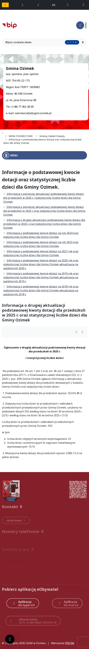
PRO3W (69, 643)
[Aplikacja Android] (67, 603)
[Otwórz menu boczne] (44, 155)
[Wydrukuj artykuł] (77, 332)
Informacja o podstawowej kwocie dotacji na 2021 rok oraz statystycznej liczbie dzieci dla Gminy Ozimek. (40, 253)
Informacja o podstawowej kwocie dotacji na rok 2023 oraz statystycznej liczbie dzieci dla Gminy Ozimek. (40, 244)
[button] (44, 506)
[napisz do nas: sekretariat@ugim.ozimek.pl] (85, 5)
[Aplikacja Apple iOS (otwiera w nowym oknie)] (23, 603)
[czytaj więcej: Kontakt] (16, 520)
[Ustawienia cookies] (9, 639)
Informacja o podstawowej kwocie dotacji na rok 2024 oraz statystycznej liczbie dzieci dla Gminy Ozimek (40, 235)
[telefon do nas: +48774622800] (69, 5)
